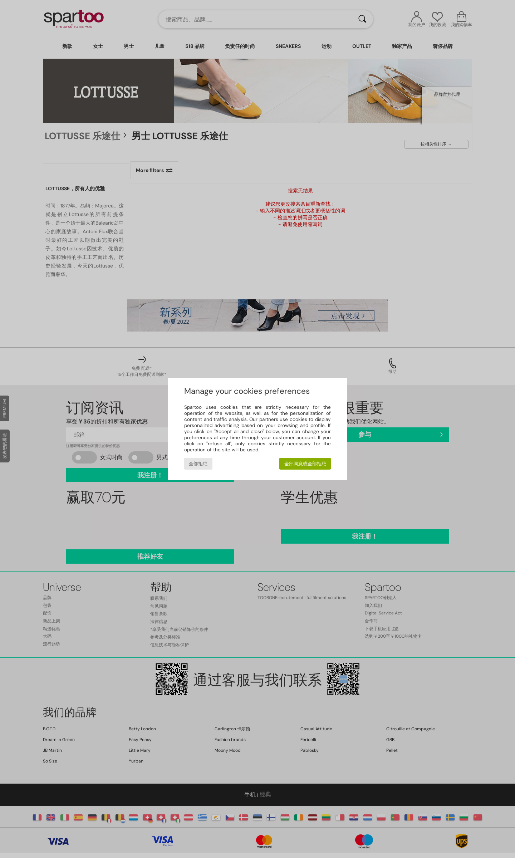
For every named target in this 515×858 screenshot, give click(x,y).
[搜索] (362, 19)
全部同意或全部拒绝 (305, 463)
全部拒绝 (198, 463)
